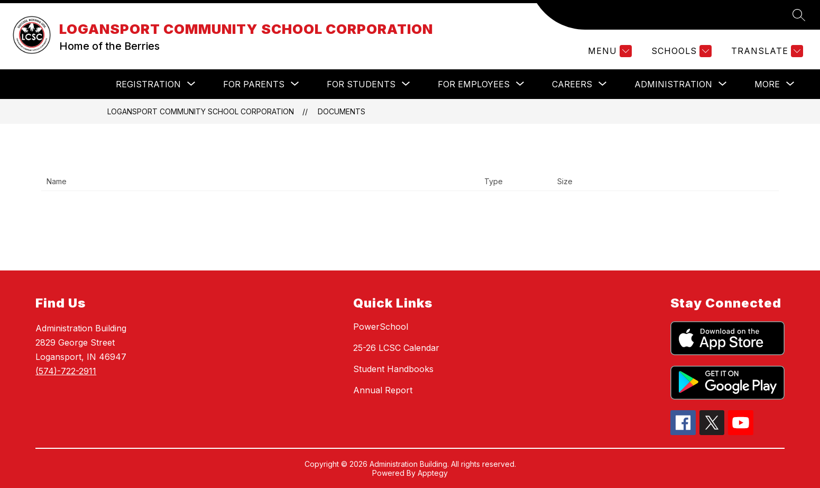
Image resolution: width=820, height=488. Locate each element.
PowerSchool (380, 326)
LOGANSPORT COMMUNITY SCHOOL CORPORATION (200, 111)
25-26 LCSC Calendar (396, 347)
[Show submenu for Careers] (572, 84)
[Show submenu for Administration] (673, 84)
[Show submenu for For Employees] (474, 84)
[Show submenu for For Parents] (253, 84)
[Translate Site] (766, 51)
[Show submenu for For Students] (361, 84)
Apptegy (433, 472)
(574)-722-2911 (65, 371)
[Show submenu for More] (767, 84)
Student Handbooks (393, 369)
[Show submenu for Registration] (148, 84)
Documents (341, 111)
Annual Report (382, 390)
